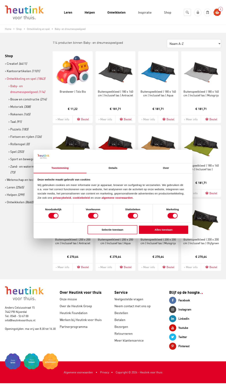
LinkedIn (179, 318)
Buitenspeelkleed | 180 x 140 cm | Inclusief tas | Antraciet (115, 93)
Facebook (179, 300)
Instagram (180, 309)
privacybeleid (62, 197)
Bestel (82, 119)
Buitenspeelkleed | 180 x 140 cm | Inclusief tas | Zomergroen (201, 169)
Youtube (178, 327)
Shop (9, 56)
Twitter (178, 337)
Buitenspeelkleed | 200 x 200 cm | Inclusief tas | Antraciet (72, 241)
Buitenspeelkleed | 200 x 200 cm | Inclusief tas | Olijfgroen (201, 241)
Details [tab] (113, 168)
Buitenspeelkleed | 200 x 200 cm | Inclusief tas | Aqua (115, 241)
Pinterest (179, 346)
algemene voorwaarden (117, 197)
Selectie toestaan (112, 229)
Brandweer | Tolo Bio (73, 91)
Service (121, 292)
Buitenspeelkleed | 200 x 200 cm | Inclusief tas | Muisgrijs (158, 241)
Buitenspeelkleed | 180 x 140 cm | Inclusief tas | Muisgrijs (201, 93)
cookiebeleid (82, 197)
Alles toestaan (164, 229)
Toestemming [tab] (60, 168)
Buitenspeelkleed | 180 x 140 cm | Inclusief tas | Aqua (158, 93)
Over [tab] (166, 168)
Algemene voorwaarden (78, 372)
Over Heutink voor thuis (81, 292)
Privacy (104, 372)
